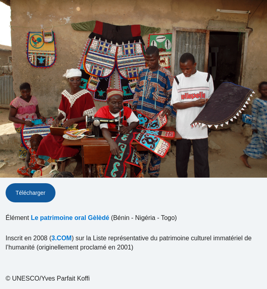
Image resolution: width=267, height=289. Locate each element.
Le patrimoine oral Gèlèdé (70, 217)
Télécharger (30, 193)
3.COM (61, 238)
